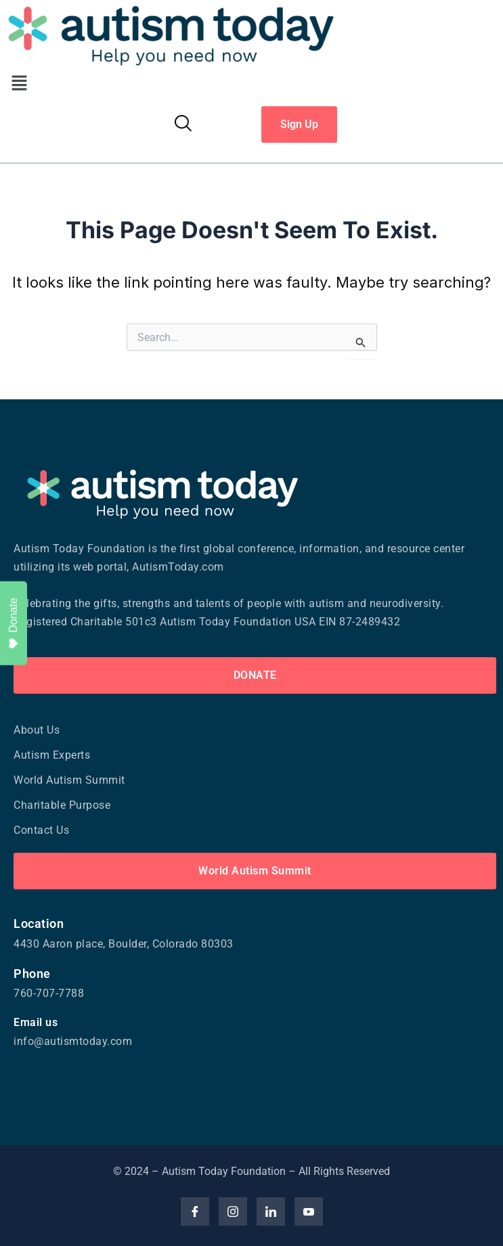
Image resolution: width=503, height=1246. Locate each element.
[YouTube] (308, 1211)
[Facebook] (195, 1211)
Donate (13, 623)
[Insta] (233, 1211)
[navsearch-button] (182, 124)
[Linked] (271, 1211)
